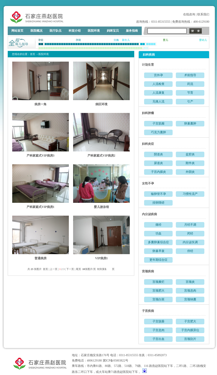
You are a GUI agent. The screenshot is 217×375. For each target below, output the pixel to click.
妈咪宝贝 (113, 30)
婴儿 (165, 40)
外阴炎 (190, 171)
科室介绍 (75, 30)
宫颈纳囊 (190, 299)
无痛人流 (158, 101)
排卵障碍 (158, 202)
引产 (190, 101)
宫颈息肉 (190, 290)
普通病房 (41, 258)
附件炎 (190, 163)
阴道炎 (158, 154)
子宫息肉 (158, 330)
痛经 (158, 224)
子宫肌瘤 (158, 123)
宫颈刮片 (190, 339)
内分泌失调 (190, 242)
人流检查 (158, 84)
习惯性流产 (190, 194)
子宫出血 (158, 339)
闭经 (190, 233)
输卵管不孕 (158, 194)
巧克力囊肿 (158, 132)
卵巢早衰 (158, 251)
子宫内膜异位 (190, 330)
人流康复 (158, 92)
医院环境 (94, 30)
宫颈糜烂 (158, 281)
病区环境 (101, 104)
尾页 (79, 269)
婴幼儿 (203, 40)
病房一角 (41, 104)
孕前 (40, 40)
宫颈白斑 (158, 299)
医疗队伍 (56, 30)
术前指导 (190, 75)
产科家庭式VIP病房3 (40, 155)
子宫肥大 (190, 321)
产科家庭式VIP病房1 (40, 207)
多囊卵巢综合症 (158, 242)
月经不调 (190, 224)
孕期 (78, 40)
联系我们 (203, 14)
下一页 (70, 269)
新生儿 (126, 40)
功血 (158, 233)
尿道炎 (158, 163)
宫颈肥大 (158, 290)
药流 (190, 84)
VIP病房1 (101, 258)
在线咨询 (189, 14)
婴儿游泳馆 (101, 207)
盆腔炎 (190, 154)
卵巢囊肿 (190, 123)
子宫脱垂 (158, 321)
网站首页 (17, 30)
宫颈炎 (190, 281)
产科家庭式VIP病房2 (101, 155)
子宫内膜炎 (158, 171)
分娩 (116, 40)
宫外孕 (158, 75)
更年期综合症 (158, 259)
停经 (190, 251)
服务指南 (132, 30)
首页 (32, 54)
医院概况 (36, 30)
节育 (190, 92)
